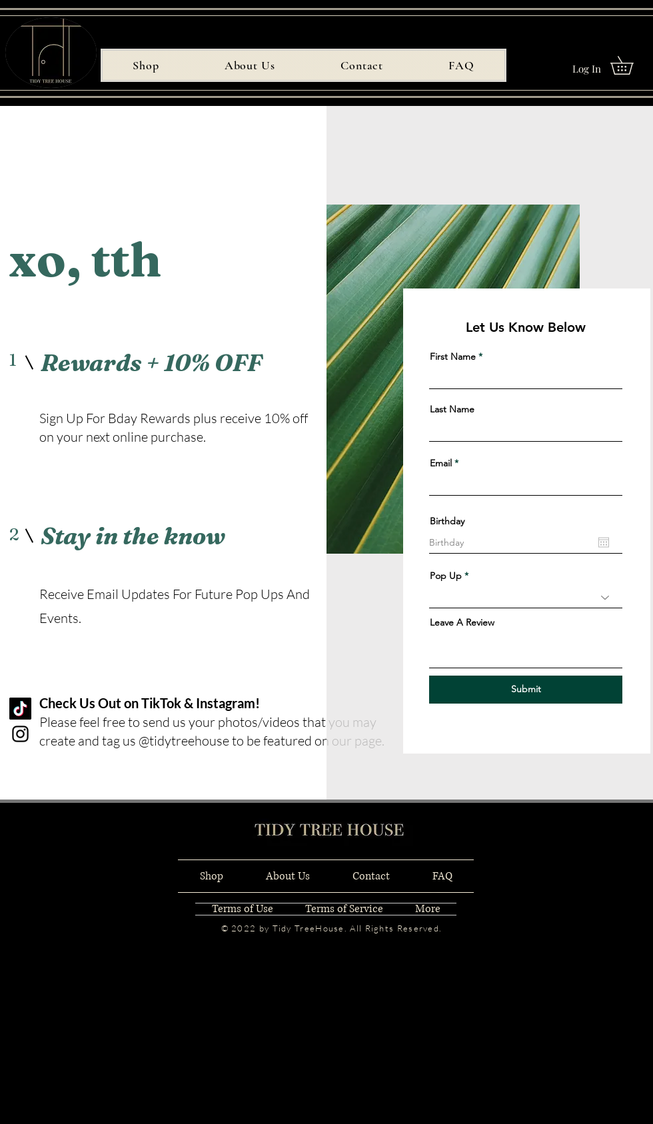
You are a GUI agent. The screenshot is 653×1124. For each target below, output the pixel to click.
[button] (630, 65)
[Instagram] (20, 734)
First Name (453, 356)
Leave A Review (462, 622)
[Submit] (525, 690)
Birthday (447, 521)
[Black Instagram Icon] (434, 886)
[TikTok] (20, 709)
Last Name (452, 409)
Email (441, 463)
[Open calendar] (603, 542)
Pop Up (446, 575)
